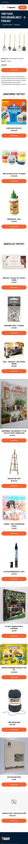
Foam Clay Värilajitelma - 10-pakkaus (14, 174)
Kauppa (22, 7)
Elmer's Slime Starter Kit (14, 128)
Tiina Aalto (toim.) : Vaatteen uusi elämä (14, 813)
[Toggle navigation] (3, 7)
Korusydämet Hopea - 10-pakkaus (14, 325)
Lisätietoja (14, 70)
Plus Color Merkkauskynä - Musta (14, 571)
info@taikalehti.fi (5, 2)
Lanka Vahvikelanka (14, 722)
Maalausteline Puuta (14, 478)
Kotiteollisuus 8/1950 (14, 777)
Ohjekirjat (17, 25)
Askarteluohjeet (7, 25)
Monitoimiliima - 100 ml (14, 219)
